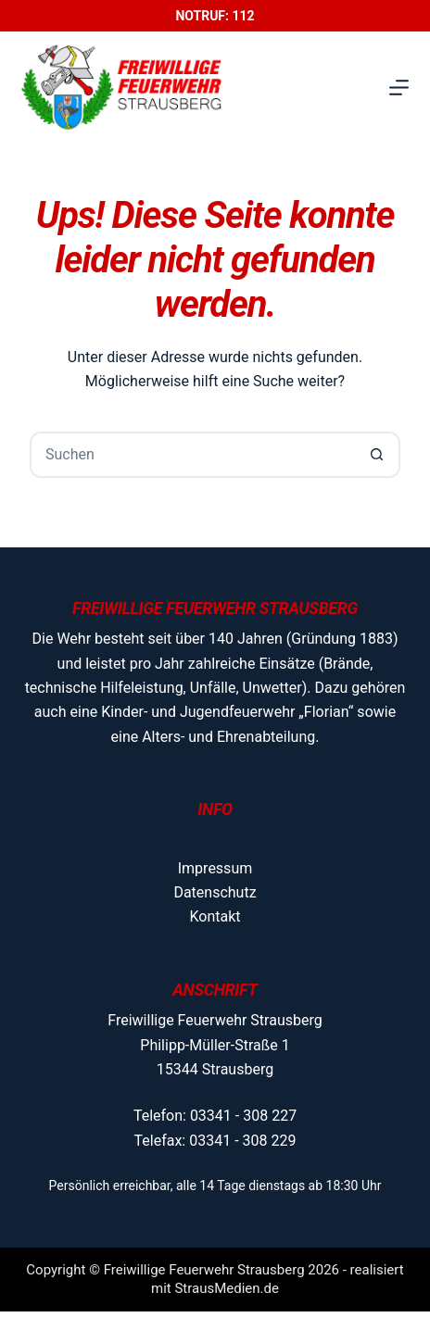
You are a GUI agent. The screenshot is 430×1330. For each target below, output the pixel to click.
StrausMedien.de (226, 1288)
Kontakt (214, 916)
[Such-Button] (377, 455)
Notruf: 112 (214, 15)
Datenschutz (214, 892)
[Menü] (399, 87)
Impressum (215, 868)
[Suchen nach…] (192, 455)
